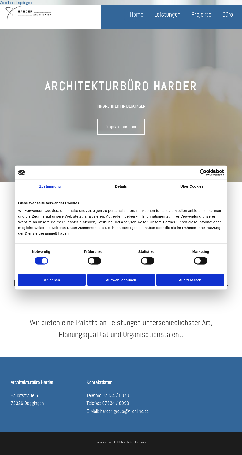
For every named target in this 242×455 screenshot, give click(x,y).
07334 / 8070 (115, 395)
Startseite (100, 442)
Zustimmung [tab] (50, 186)
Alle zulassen (190, 280)
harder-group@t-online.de (124, 411)
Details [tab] (121, 186)
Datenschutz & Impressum (132, 442)
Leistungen (166, 15)
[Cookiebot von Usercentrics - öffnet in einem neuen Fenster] (203, 172)
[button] (121, 127)
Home (136, 15)
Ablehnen (52, 280)
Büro (227, 15)
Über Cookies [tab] (191, 186)
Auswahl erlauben (121, 280)
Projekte (201, 15)
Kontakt (112, 442)
